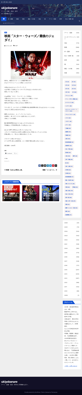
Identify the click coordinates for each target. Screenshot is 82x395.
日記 (40, 19)
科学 (60, 19)
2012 (65, 282)
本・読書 (10, 19)
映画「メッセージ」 (50, 170)
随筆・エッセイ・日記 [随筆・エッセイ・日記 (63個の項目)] (71, 208)
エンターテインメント (9, 23)
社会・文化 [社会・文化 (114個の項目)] (69, 194)
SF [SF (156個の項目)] (74, 92)
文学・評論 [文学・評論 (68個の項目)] (69, 159)
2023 (66, 235)
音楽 (23, 19)
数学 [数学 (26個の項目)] (75, 156)
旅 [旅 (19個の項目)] (67, 163)
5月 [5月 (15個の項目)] (67, 88)
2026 (66, 223)
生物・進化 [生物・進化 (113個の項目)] (69, 190)
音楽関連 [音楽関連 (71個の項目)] (68, 215)
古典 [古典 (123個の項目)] (67, 139)
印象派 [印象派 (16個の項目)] (67, 135)
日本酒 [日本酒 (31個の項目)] (67, 173)
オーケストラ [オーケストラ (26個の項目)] (69, 102)
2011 (65, 286)
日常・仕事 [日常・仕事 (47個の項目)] (69, 166)
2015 (65, 269)
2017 (65, 261)
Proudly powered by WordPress (32, 392)
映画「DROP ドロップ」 (11, 194)
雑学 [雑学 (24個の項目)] (67, 211)
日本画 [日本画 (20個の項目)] (68, 170)
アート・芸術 (52, 19)
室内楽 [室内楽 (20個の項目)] (68, 152)
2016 (65, 265)
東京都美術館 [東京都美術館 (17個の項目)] (69, 177)
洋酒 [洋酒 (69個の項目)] (67, 187)
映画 (17, 19)
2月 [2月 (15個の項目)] (74, 82)
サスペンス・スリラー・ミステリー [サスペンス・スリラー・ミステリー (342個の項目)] (71, 110)
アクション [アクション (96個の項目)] (69, 95)
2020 (66, 248)
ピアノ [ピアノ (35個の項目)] (68, 125)
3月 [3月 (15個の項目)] (67, 85)
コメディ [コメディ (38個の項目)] (68, 106)
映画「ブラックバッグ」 (30, 194)
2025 (66, 227)
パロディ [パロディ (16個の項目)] (68, 121)
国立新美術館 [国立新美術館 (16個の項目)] (69, 142)
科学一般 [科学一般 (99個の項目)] (68, 197)
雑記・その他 (31, 19)
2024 (66, 231)
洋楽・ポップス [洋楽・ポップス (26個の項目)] (69, 184)
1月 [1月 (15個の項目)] (67, 82)
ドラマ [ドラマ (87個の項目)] (68, 118)
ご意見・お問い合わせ (70, 366)
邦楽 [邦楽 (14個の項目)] (67, 204)
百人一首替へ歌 (69, 19)
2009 (66, 295)
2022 (66, 240)
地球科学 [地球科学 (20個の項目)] (68, 145)
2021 (65, 244)
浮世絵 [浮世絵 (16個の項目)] (75, 187)
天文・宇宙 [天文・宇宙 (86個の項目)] (69, 149)
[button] (79, 21)
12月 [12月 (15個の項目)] (67, 92)
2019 (65, 252)
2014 (65, 274)
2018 (65, 257)
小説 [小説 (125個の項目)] (67, 156)
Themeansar (54, 392)
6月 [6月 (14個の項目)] (74, 88)
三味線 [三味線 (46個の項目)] (68, 128)
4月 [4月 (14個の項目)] (74, 85)
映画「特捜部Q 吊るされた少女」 (49, 195)
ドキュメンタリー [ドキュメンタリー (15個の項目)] (70, 114)
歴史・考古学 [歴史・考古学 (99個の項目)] (69, 180)
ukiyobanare (9, 8)
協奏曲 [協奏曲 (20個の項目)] (68, 132)
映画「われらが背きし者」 (13, 170)
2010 (65, 291)
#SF (16, 45)
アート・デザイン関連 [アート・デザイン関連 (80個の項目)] (71, 99)
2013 (65, 278)
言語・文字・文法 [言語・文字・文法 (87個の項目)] (70, 201)
